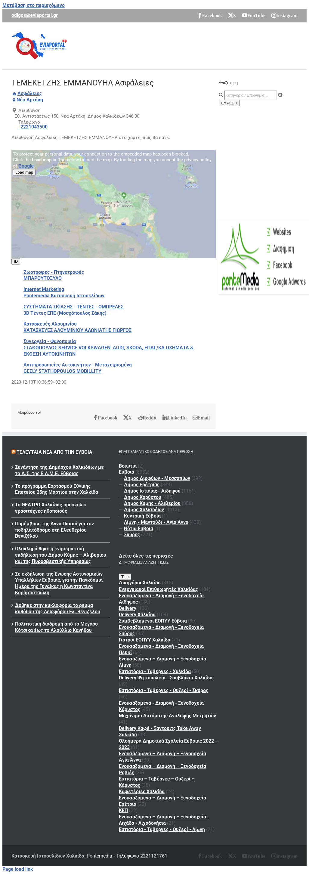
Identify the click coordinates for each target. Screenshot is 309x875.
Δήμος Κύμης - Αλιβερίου (152, 503)
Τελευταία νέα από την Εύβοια (54, 452)
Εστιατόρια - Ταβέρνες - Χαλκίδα (155, 671)
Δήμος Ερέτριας (141, 484)
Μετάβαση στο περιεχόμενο (33, 5)
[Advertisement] (188, 45)
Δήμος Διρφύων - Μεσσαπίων (157, 478)
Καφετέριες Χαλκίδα (142, 791)
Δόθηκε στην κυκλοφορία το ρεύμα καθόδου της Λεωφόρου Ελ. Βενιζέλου (57, 608)
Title (125, 576)
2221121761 (153, 856)
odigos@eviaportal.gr (34, 15)
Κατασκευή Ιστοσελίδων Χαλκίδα (47, 856)
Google (26, 166)
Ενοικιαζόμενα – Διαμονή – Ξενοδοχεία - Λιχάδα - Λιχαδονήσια (164, 820)
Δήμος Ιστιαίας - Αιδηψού (152, 491)
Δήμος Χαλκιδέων (144, 509)
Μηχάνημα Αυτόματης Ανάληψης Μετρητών (167, 716)
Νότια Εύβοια (138, 528)
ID (16, 261)
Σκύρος (132, 534)
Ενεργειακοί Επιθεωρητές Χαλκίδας (158, 589)
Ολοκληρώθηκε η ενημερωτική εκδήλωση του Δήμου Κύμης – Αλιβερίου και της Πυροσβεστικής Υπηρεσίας (60, 555)
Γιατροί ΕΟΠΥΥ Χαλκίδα (144, 640)
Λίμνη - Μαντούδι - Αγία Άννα (156, 522)
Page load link (17, 869)
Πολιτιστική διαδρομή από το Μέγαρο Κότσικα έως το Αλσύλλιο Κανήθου (56, 627)
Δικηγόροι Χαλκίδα (140, 583)
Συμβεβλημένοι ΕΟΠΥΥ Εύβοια (153, 621)
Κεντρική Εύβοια (142, 516)
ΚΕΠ (123, 810)
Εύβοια (126, 472)
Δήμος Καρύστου (142, 497)
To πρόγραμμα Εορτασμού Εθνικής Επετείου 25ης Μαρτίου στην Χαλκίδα (56, 489)
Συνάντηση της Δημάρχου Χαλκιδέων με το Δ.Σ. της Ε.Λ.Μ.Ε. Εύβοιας (59, 470)
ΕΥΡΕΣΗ (229, 103)
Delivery (127, 608)
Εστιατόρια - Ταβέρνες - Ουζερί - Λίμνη (162, 829)
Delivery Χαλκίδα (137, 614)
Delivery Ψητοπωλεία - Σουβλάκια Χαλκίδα (165, 678)
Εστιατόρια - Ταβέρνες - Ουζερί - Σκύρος (163, 690)
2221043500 (34, 127)
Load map (24, 172)
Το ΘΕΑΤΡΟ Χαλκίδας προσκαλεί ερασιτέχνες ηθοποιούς (51, 508)
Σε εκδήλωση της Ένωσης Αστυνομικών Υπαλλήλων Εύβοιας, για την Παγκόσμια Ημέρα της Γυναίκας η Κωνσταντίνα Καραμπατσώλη (59, 583)
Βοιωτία (128, 466)
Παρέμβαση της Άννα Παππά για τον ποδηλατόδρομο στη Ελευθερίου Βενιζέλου (54, 530)
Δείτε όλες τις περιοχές (146, 556)
